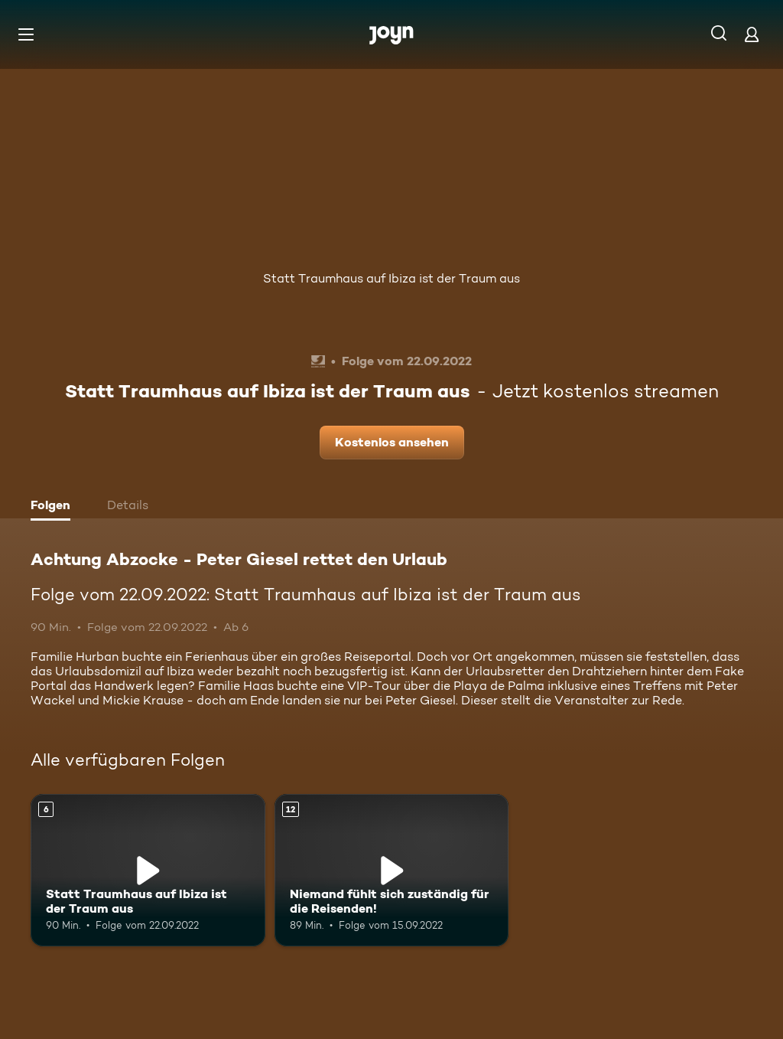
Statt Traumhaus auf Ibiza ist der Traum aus (391, 278)
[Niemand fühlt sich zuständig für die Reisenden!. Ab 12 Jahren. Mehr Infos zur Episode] (392, 870)
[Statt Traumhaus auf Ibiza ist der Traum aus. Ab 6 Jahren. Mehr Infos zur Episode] (148, 870)
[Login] (751, 34)
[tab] (54, 507)
